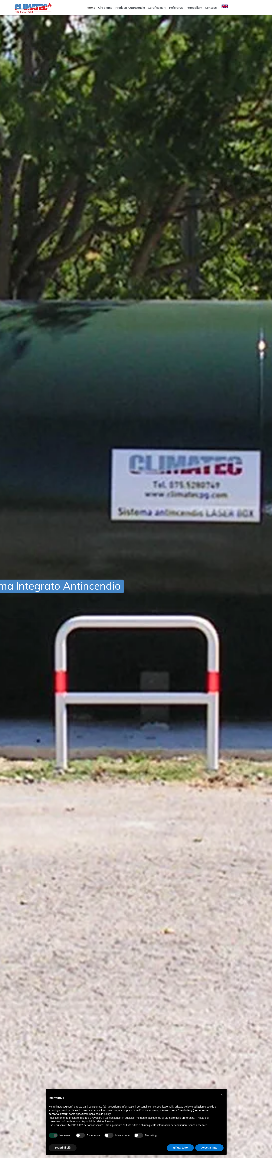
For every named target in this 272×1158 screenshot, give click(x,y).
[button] (222, 1095)
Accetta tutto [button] (209, 1147)
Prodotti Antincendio (130, 7)
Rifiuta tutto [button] (180, 1147)
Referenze (176, 7)
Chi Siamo (105, 7)
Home (91, 7)
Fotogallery (194, 7)
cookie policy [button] (103, 1113)
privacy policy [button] (183, 1106)
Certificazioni (157, 7)
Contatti (211, 7)
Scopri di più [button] (63, 1147)
